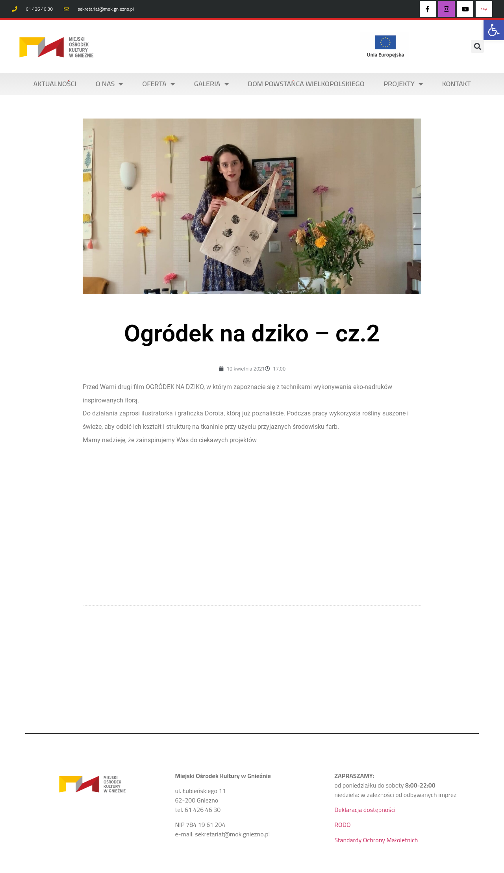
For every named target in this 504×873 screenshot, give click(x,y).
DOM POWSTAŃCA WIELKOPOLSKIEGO (306, 83)
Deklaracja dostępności (364, 810)
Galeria (211, 83)
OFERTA (158, 83)
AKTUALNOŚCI (54, 83)
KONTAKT (456, 83)
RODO (342, 824)
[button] (494, 30)
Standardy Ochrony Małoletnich (376, 840)
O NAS (109, 83)
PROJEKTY (403, 83)
